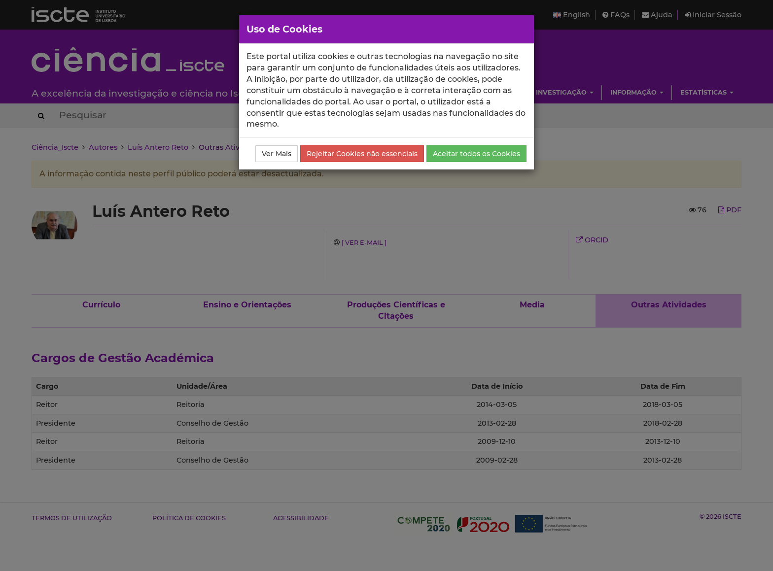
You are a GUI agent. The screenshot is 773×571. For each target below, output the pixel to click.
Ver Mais (276, 153)
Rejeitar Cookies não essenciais (362, 153)
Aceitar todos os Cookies (476, 153)
